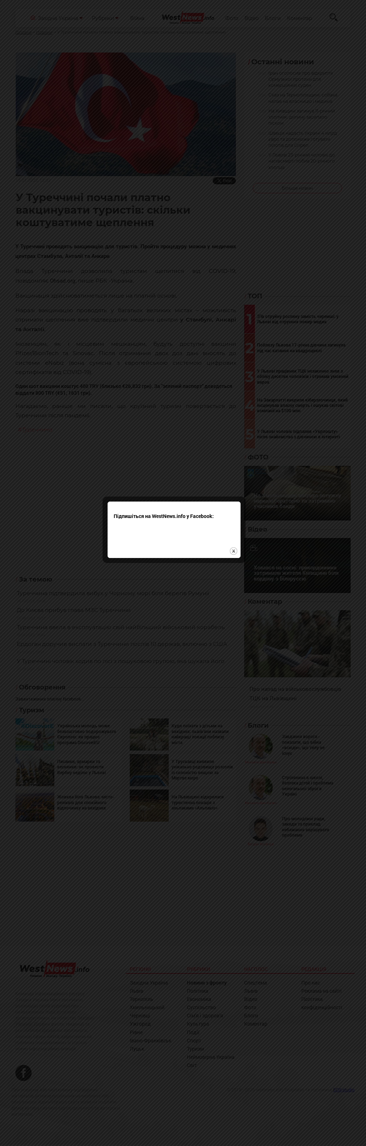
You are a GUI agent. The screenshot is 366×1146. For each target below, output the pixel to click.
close (242, 594)
